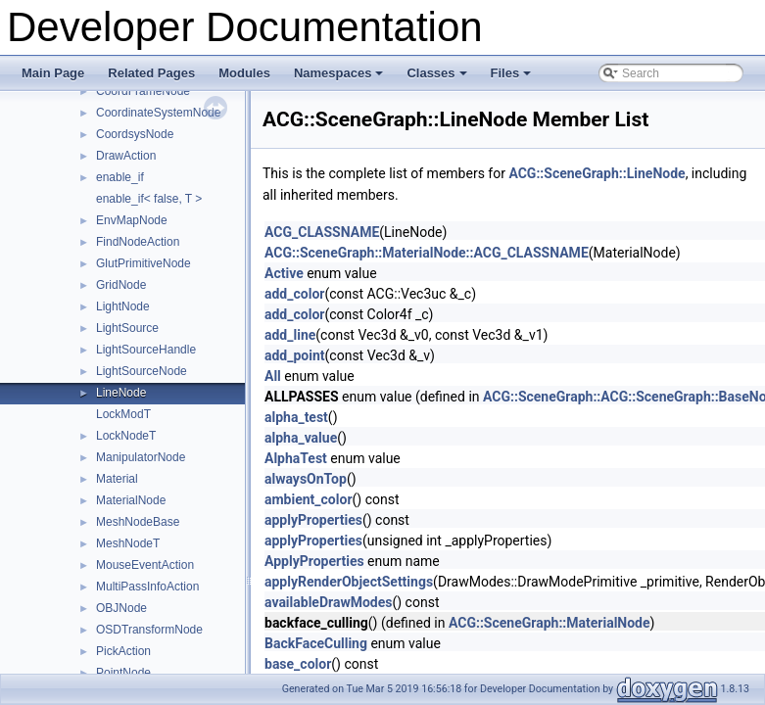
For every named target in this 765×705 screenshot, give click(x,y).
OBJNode (121, 608)
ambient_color (308, 499)
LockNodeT (126, 436)
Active (284, 273)
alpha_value (300, 438)
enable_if (120, 177)
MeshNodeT (128, 543)
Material (117, 479)
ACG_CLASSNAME (321, 232)
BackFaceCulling (315, 643)
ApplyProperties (314, 561)
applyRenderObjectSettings (348, 581)
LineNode (121, 393)
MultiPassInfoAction (147, 586)
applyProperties (313, 520)
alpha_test (296, 417)
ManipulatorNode (140, 457)
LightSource (127, 328)
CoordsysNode (134, 134)
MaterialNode (131, 500)
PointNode (123, 673)
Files (513, 78)
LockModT (123, 414)
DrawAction (126, 156)
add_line (289, 335)
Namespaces (340, 78)
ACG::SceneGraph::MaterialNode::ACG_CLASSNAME (426, 252)
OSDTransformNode (149, 629)
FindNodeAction (137, 242)
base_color (297, 664)
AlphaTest (295, 458)
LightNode (123, 306)
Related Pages (151, 73)
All (272, 376)
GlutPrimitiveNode (143, 263)
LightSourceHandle (146, 349)
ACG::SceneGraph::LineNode (596, 173)
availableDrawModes (328, 602)
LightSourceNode (141, 371)
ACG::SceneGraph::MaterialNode (549, 623)
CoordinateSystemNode (158, 112)
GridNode (121, 285)
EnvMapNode (131, 220)
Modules (244, 73)
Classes (437, 78)
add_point (294, 355)
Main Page (53, 73)
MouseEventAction (145, 565)
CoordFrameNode (143, 91)
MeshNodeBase (137, 522)
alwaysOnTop (305, 479)
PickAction (123, 651)
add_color (294, 294)
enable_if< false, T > (149, 199)
